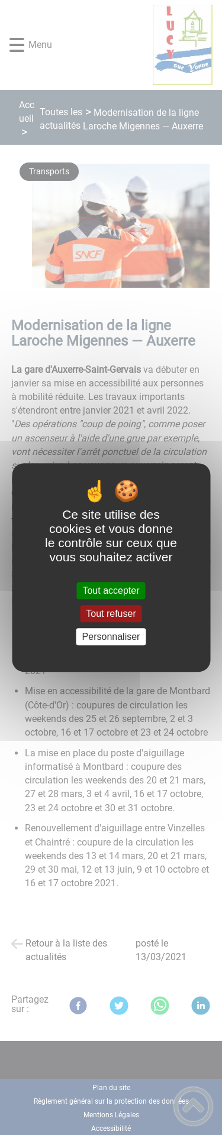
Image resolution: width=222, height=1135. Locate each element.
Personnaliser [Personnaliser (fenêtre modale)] (111, 637)
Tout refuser (111, 614)
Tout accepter (110, 591)
